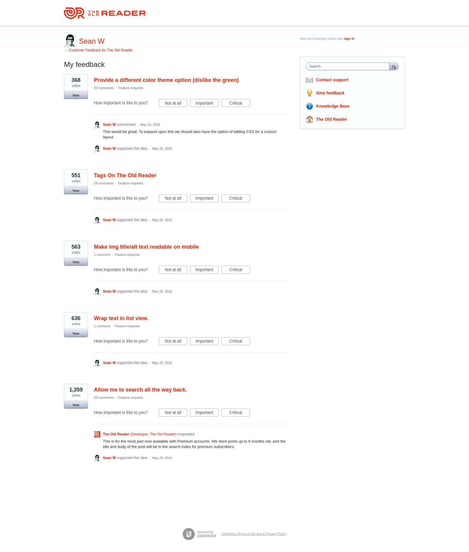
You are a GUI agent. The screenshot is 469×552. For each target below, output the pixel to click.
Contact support (332, 80)
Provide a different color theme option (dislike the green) (166, 80)
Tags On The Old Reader (125, 175)
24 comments (104, 183)
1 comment (102, 254)
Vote (75, 95)
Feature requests (130, 88)
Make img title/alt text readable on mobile (146, 247)
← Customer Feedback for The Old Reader (98, 50)
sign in (349, 38)
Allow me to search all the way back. (140, 390)
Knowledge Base (333, 106)
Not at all (176, 104)
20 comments (104, 88)
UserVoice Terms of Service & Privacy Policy (254, 534)
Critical (239, 104)
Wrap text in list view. (121, 318)
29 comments (104, 397)
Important (207, 104)
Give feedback (330, 93)
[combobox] (349, 66)
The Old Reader (331, 119)
